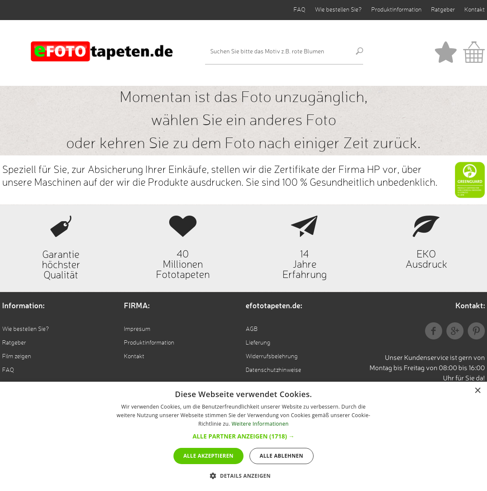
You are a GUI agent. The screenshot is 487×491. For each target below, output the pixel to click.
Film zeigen (16, 356)
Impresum (137, 329)
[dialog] (243, 436)
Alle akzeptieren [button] (208, 455)
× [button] (477, 391)
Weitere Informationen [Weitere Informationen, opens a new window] (260, 423)
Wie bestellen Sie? (338, 10)
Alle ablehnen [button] (281, 455)
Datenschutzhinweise (273, 370)
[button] (244, 436)
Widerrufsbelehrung (272, 356)
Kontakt (474, 10)
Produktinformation (396, 10)
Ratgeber (443, 10)
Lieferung (258, 343)
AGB (252, 329)
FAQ (299, 10)
